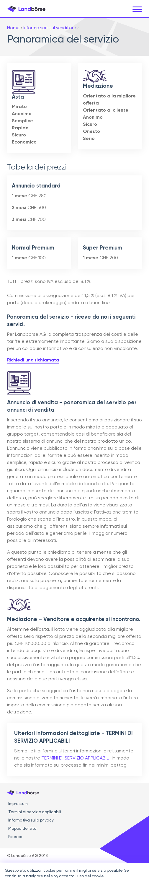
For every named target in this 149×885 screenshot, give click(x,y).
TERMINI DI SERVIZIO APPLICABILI (75, 758)
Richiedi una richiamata (33, 360)
